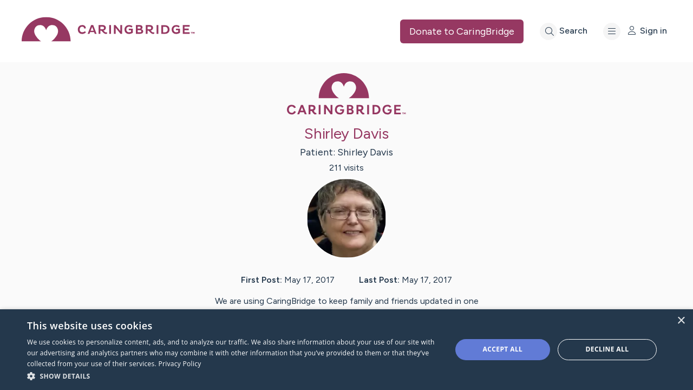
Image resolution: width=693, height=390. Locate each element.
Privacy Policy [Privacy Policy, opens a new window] (179, 363)
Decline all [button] (607, 349)
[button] (233, 375)
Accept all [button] (503, 349)
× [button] (681, 321)
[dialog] (346, 349)
